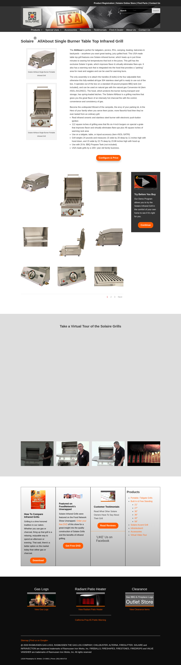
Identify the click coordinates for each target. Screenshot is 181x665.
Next (120, 297)
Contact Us (144, 30)
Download (38, 560)
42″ (136, 518)
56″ (136, 521)
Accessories (70, 30)
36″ (136, 515)
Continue (146, 225)
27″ (136, 508)
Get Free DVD (73, 545)
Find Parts (142, 3)
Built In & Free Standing (141, 501)
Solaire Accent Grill (139, 525)
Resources (85, 30)
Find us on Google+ (38, 640)
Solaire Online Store (126, 3)
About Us (131, 30)
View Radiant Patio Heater (90, 609)
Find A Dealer (116, 30)
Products (35, 30)
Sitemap (25, 640)
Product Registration (104, 3)
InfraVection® (137, 528)
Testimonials (100, 30)
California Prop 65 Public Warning (90, 620)
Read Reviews (108, 525)
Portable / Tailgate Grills (141, 498)
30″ (136, 511)
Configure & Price (108, 158)
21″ (136, 505)
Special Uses (52, 30)
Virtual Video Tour (139, 535)
